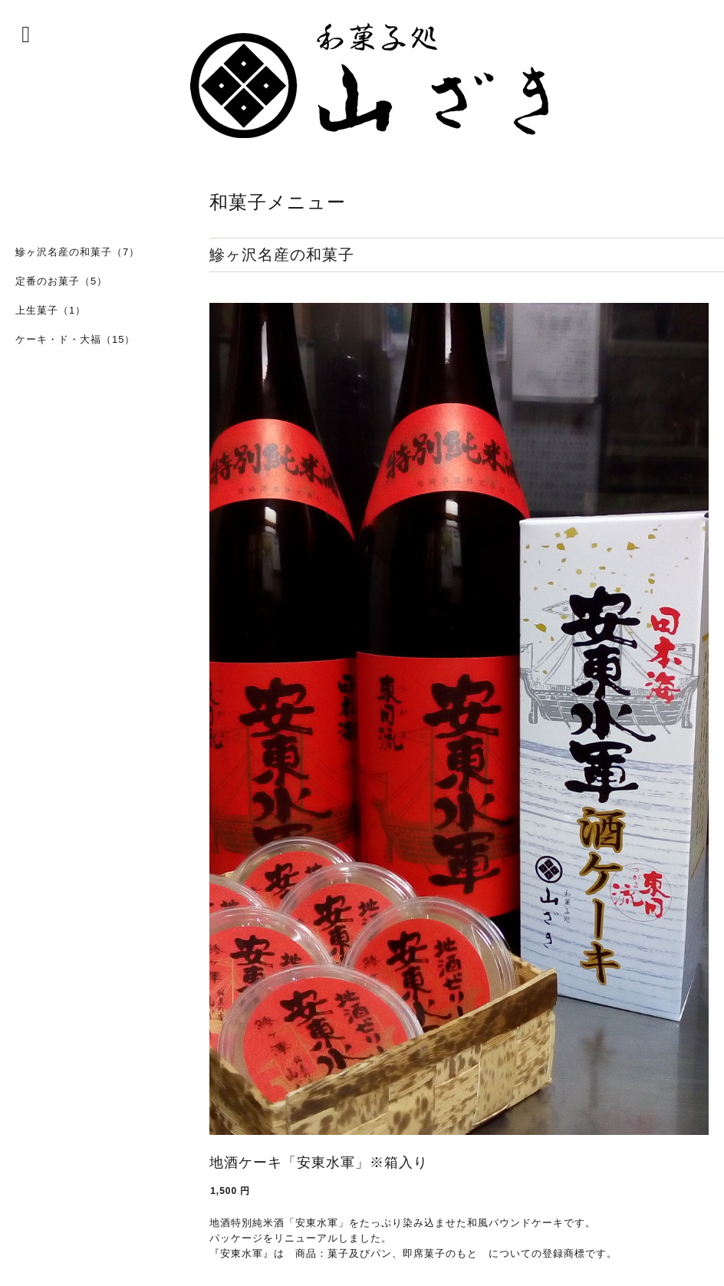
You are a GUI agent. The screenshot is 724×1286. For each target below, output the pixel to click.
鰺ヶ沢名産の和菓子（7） (77, 252)
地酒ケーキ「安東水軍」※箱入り (318, 1162)
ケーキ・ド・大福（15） (75, 339)
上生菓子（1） (50, 310)
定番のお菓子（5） (61, 281)
